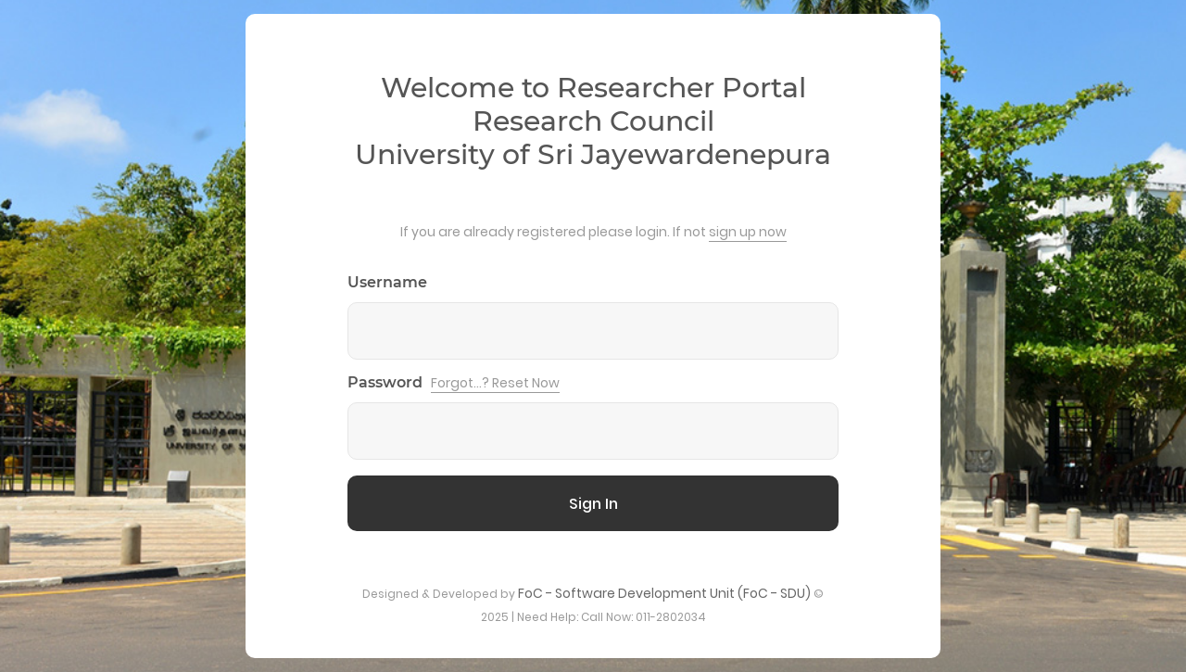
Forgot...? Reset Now (495, 383)
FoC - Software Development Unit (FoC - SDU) (664, 593)
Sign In (593, 503)
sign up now (748, 231)
